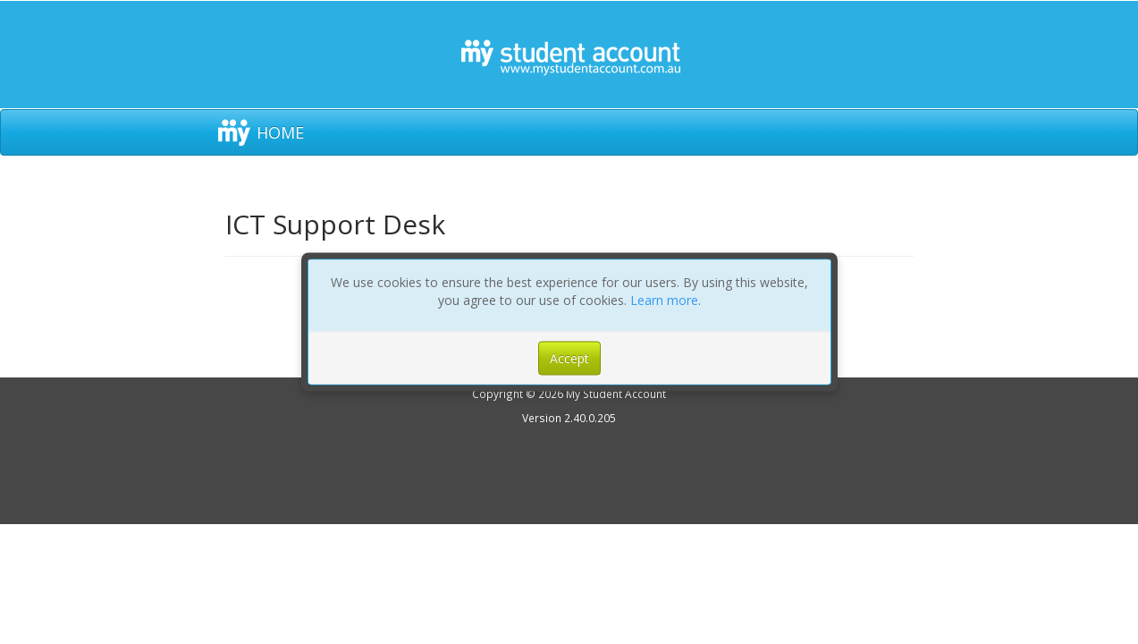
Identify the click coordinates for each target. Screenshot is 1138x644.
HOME (280, 132)
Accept (569, 358)
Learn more (664, 300)
